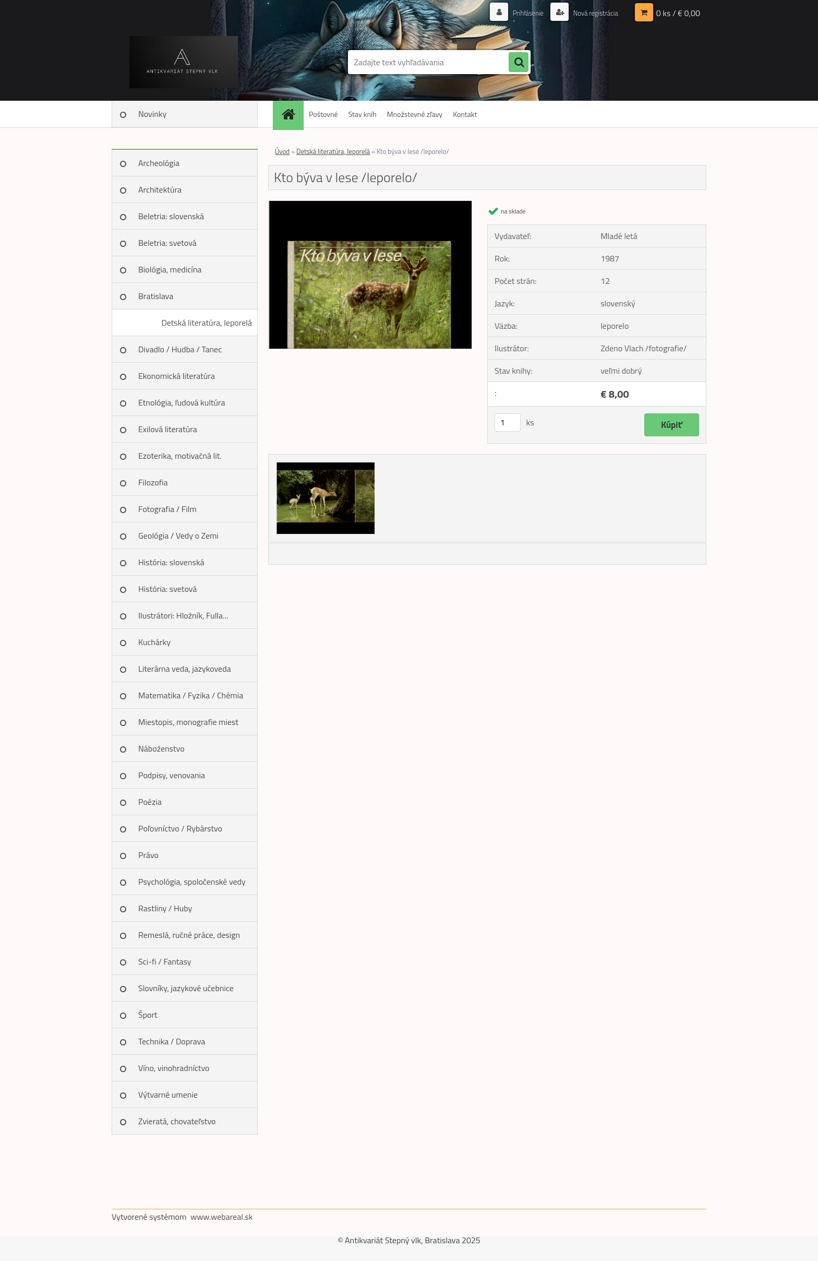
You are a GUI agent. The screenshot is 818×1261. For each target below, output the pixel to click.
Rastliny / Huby (165, 908)
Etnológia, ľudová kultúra (181, 402)
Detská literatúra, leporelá (206, 322)
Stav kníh (362, 114)
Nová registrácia (593, 12)
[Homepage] (292, 114)
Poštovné (323, 114)
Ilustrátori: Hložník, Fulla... (183, 615)
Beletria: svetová (167, 242)
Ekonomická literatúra (176, 376)
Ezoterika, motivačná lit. (180, 455)
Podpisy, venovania (171, 775)
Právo (148, 855)
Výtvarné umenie (168, 1094)
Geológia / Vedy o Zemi (178, 535)
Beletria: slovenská (171, 216)
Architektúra (160, 189)
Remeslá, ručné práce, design (189, 935)
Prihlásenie (522, 12)
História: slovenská (171, 562)
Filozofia (153, 482)
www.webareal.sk (221, 1216)
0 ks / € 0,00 (678, 13)
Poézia (150, 801)
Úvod (282, 151)
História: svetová (167, 588)
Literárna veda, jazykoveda (184, 668)
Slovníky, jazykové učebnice (186, 988)
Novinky (152, 114)
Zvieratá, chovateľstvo (176, 1121)
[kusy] (508, 422)
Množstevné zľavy (414, 114)
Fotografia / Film (167, 509)
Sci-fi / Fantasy (164, 961)
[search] (518, 63)
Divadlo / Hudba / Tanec (180, 349)
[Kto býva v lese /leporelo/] (370, 205)
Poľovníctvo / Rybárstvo (180, 828)
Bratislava (155, 296)
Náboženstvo (161, 748)
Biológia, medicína (169, 269)
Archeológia (158, 163)
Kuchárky (154, 642)
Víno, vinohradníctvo (173, 1068)
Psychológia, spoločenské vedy (192, 881)
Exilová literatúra (167, 429)
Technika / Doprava (171, 1041)
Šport (148, 1014)
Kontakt (465, 114)
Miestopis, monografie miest (188, 722)
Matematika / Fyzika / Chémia (190, 695)
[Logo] (183, 62)
